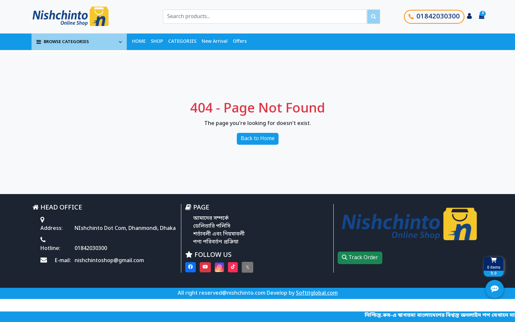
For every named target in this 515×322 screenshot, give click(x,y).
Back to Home (258, 138)
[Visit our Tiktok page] (233, 267)
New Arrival (215, 41)
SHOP (157, 41)
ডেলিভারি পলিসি (211, 226)
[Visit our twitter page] (247, 267)
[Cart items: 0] (481, 17)
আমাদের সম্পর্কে (211, 218)
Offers (240, 41)
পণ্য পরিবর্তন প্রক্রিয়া (215, 242)
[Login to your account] (469, 17)
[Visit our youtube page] (205, 267)
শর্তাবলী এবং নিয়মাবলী (219, 234)
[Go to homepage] (77, 17)
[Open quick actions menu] (494, 289)
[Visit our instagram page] (219, 267)
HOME (139, 41)
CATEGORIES (182, 41)
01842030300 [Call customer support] (434, 16)
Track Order (360, 257)
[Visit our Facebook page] (190, 267)
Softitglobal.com (317, 293)
